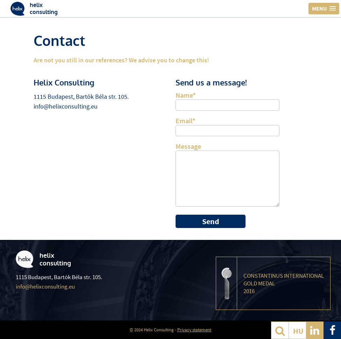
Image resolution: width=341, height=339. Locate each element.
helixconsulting (44, 8)
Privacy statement (194, 330)
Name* (227, 100)
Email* (227, 125)
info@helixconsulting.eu (66, 106)
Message (227, 176)
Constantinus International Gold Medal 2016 (283, 283)
